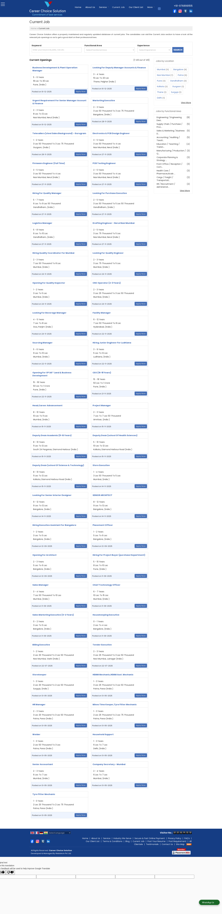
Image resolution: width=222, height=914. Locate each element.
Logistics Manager (42, 223)
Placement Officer (103, 525)
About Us (90, 7)
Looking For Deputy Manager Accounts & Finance (119, 67)
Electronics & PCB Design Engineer (111, 133)
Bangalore (178, 69)
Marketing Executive (104, 100)
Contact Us (167, 844)
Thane (160, 92)
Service (104, 7)
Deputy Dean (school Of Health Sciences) (115, 435)
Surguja (174, 92)
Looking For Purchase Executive (110, 193)
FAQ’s (187, 838)
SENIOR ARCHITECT (102, 495)
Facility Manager (102, 312)
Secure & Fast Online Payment (150, 838)
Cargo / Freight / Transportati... (165, 179)
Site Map (180, 844)
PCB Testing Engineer (104, 163)
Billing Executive (41, 644)
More (151, 7)
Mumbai (161, 69)
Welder (36, 734)
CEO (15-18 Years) (102, 372)
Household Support (103, 734)
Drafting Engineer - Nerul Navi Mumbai (114, 223)
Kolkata (160, 86)
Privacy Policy (174, 838)
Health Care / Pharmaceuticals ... (166, 172)
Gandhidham (176, 80)
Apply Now (81, 91)
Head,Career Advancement (47, 405)
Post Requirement (177, 841)
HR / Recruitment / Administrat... (166, 185)
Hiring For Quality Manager (46, 193)
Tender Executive (102, 644)
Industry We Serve (122, 838)
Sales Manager (40, 584)
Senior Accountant (42, 764)
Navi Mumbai (163, 75)
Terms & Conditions (112, 841)
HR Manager (38, 704)
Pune (159, 80)
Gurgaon (176, 86)
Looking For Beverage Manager (49, 312)
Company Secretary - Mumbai (109, 764)
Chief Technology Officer (106, 584)
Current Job (118, 7)
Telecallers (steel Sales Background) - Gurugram (59, 133)
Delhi (159, 97)
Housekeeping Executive (106, 614)
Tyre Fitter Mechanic (43, 794)
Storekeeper (39, 674)
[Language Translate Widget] (59, 832)
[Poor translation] (10, 872)
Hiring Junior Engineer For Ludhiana (112, 342)
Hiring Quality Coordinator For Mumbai (53, 253)
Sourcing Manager (42, 342)
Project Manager (102, 405)
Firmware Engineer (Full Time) (48, 163)
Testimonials (152, 844)
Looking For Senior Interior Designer (51, 495)
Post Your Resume (157, 841)
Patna (181, 75)
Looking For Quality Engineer (108, 253)
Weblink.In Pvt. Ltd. (63, 853)
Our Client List (136, 7)
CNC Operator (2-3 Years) (107, 282)
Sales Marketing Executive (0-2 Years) (53, 614)
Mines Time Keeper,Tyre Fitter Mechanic (115, 704)
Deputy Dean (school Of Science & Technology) (58, 465)
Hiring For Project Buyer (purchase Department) (119, 555)
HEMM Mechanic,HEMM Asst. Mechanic (113, 674)
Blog (127, 841)
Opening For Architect (44, 555)
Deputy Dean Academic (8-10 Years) (52, 435)
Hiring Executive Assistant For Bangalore (54, 525)
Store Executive (101, 465)
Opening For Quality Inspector (48, 282)
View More (186, 102)
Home (78, 7)
